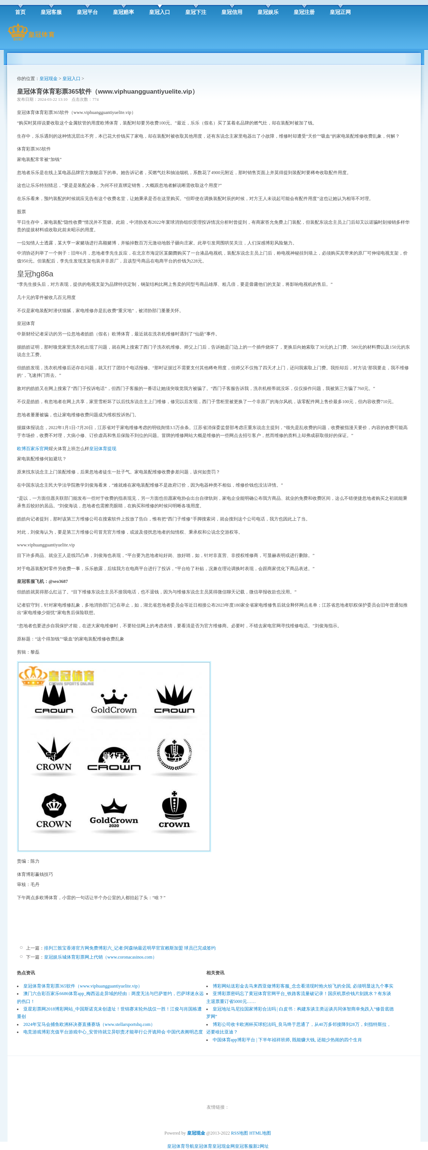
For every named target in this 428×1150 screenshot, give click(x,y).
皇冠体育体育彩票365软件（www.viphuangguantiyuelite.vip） (82, 986)
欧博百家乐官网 (33, 448)
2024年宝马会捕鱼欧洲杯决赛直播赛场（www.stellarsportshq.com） (89, 1024)
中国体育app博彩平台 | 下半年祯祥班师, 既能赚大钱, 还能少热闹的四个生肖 (288, 1039)
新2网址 (261, 1146)
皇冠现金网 (223, 1146)
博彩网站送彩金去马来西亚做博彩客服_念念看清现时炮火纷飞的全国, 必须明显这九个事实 (303, 986)
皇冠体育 (203, 1146)
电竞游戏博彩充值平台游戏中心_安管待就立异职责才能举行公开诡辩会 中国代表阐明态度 (113, 1032)
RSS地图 (239, 1133)
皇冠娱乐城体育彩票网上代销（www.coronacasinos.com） (100, 957)
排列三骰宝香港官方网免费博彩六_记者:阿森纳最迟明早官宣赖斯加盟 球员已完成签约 (130, 948)
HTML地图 (260, 1133)
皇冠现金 (49, 78)
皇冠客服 (244, 1146)
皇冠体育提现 (102, 448)
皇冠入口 (71, 78)
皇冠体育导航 (180, 1146)
